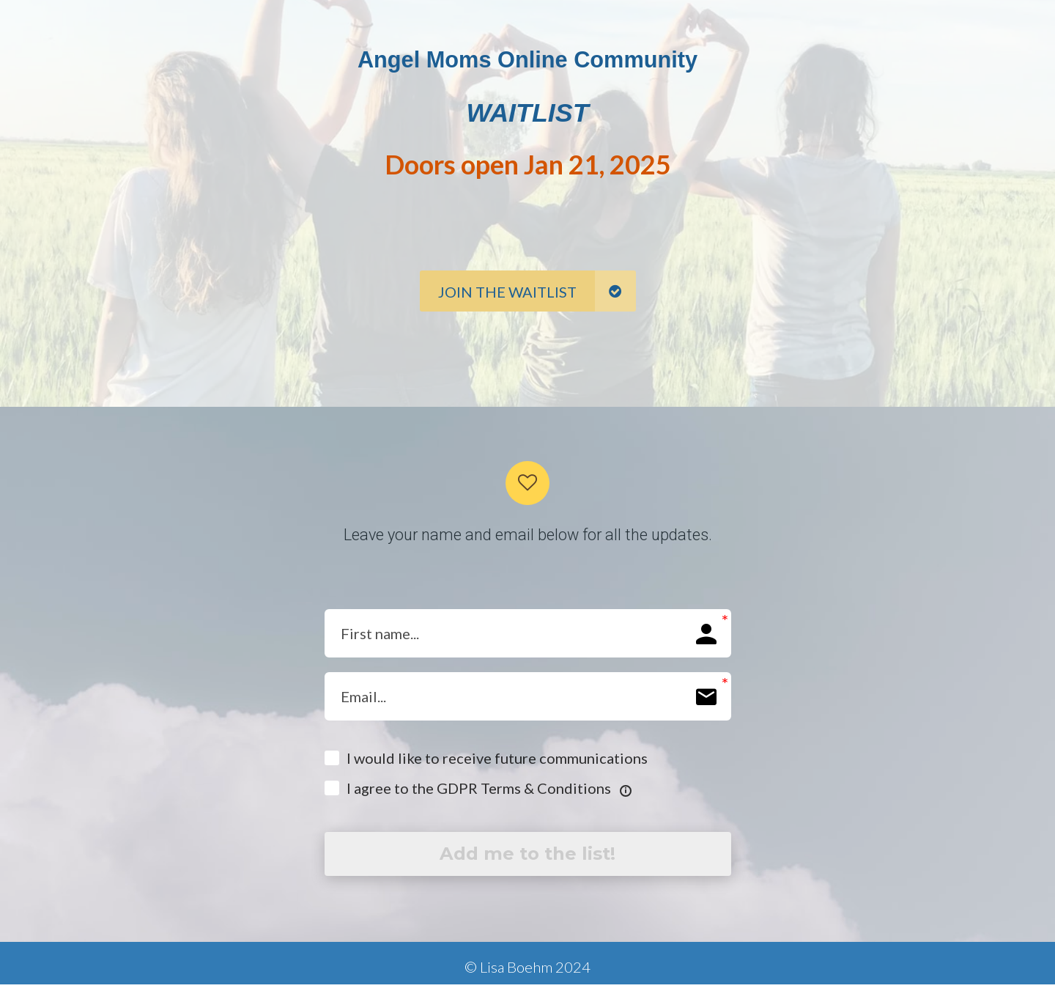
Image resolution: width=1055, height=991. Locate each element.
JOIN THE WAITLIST (537, 291)
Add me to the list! (527, 856)
